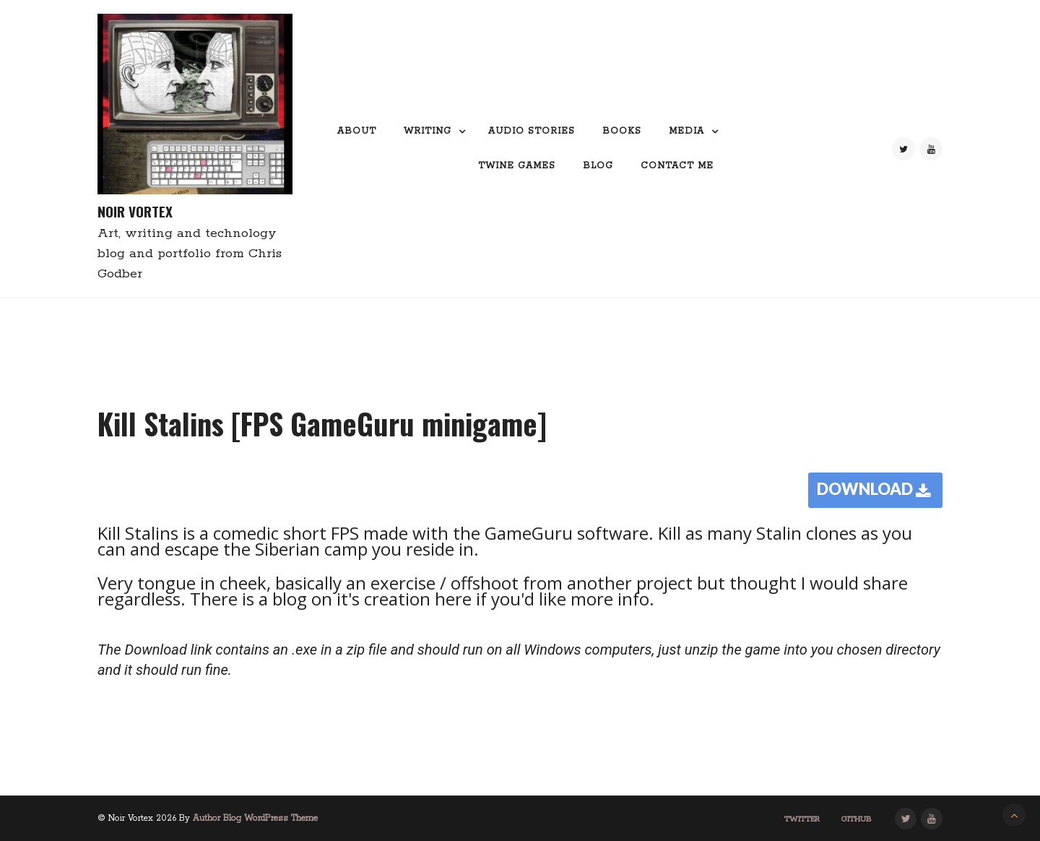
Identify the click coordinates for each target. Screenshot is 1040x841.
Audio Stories (531, 131)
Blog (598, 165)
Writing (427, 131)
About (356, 131)
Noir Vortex (135, 211)
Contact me (677, 165)
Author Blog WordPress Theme (255, 818)
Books (621, 131)
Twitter (802, 819)
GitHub (856, 819)
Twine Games (516, 165)
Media (686, 131)
